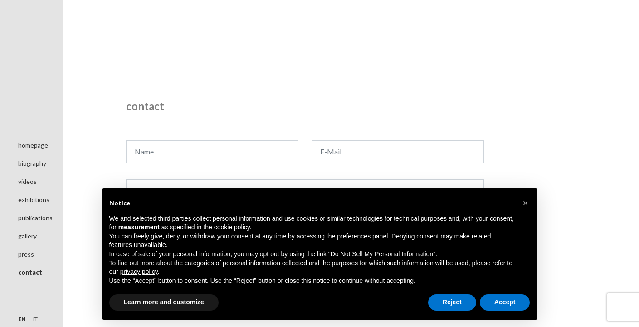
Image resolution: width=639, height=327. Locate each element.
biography (32, 163)
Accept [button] (505, 302)
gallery (27, 236)
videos (27, 181)
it (35, 319)
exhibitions (33, 199)
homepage (33, 145)
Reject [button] (452, 302)
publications (35, 218)
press (26, 254)
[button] (525, 203)
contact (30, 272)
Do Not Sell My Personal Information (382, 254)
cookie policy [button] (232, 227)
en (22, 319)
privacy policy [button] (139, 271)
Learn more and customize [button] (164, 302)
